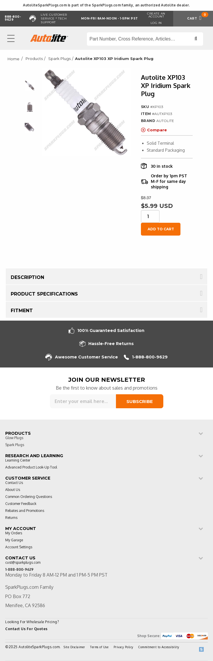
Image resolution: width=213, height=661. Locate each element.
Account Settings (18, 547)
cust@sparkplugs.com (22, 563)
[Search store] (145, 39)
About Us (12, 490)
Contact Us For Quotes (26, 629)
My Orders (13, 533)
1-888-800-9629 (146, 357)
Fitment (22, 310)
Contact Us (14, 483)
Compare (154, 130)
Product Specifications (44, 294)
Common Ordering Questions (28, 497)
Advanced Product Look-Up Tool (31, 467)
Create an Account (156, 15)
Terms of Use (99, 647)
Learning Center (17, 460)
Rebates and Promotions (24, 511)
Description (27, 277)
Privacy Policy (123, 647)
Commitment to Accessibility (158, 647)
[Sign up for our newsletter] (83, 401)
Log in (156, 23)
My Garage (14, 540)
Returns (11, 518)
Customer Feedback (20, 504)
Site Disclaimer (74, 647)
